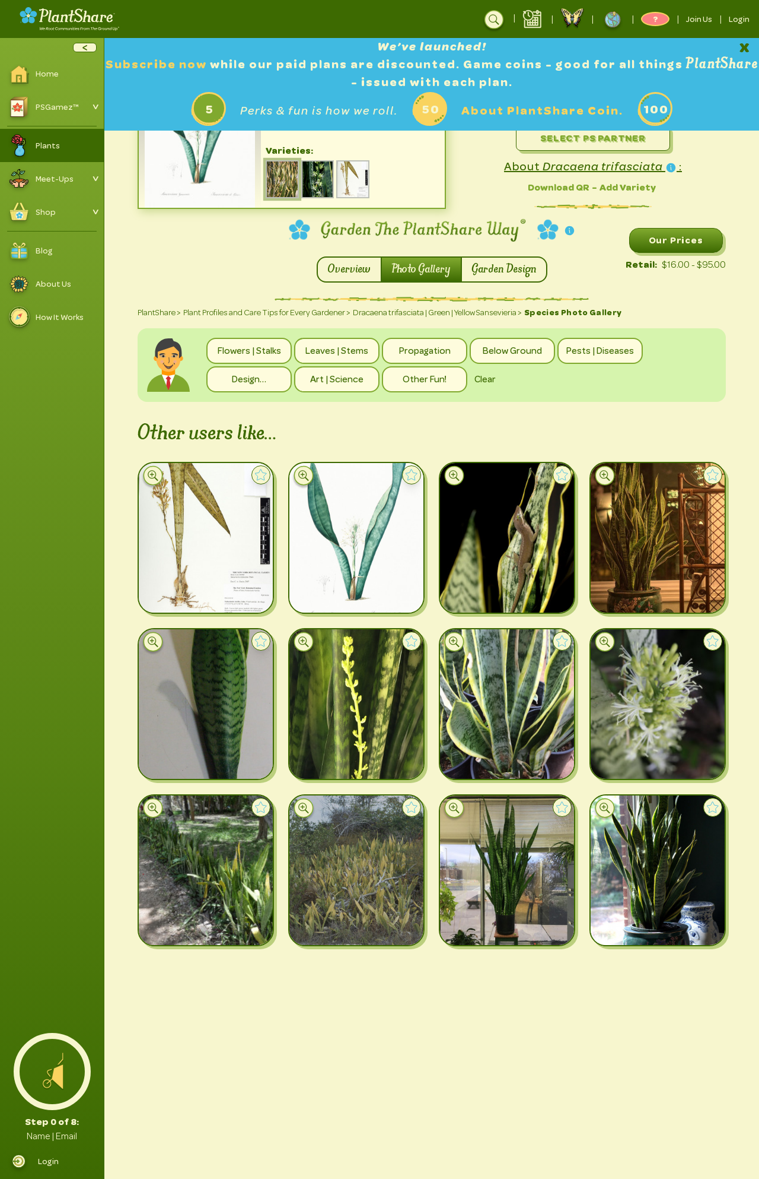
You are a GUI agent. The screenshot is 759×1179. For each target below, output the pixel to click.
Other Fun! (425, 379)
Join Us (699, 19)
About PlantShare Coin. (542, 111)
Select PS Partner (593, 138)
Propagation (425, 351)
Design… (249, 379)
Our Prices (676, 240)
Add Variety (627, 187)
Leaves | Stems (336, 351)
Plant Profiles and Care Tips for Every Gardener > (266, 312)
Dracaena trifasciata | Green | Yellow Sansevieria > (437, 312)
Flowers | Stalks (249, 351)
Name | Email (52, 1136)
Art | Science (336, 379)
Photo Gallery (421, 269)
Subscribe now (158, 64)
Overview (349, 269)
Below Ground (512, 351)
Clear (485, 379)
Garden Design (504, 269)
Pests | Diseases (600, 351)
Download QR (558, 187)
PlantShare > (159, 312)
